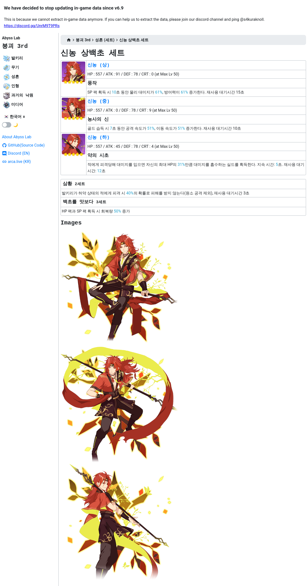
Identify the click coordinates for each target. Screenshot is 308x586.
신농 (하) (98, 137)
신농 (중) (98, 101)
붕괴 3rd (15, 46)
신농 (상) (98, 65)
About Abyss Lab (16, 137)
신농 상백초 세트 (134, 40)
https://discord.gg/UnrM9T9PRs (32, 25)
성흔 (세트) (104, 40)
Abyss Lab (11, 38)
